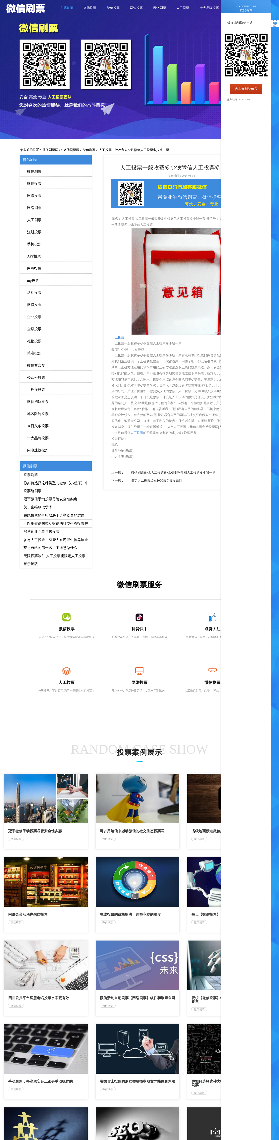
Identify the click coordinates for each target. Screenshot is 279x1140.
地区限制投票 (38, 414)
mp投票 (33, 281)
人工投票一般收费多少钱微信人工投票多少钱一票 (134, 150)
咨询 (275, 24)
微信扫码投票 (38, 402)
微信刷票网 (50, 150)
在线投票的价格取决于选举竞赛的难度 (54, 515)
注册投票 (34, 232)
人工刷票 (34, 220)
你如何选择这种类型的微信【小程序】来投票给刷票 (56, 487)
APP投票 (34, 256)
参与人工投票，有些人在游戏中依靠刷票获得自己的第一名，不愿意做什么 (56, 544)
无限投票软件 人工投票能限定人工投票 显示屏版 (54, 560)
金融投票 (34, 329)
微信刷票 (89, 150)
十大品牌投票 (38, 438)
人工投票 (117, 337)
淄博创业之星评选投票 (41, 532)
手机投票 (34, 244)
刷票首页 (66, 8)
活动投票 (34, 293)
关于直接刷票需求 (38, 507)
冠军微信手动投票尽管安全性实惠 (50, 499)
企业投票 (34, 317)
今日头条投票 (38, 426)
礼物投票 (34, 341)
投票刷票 (31, 475)
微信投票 (34, 184)
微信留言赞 (36, 365)
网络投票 (34, 196)
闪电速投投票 (38, 450)
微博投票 (34, 305)
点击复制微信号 (246, 89)
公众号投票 (36, 377)
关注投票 (34, 353)
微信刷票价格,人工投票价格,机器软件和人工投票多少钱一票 (173, 472)
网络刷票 (34, 208)
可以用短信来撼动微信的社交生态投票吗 (56, 523)
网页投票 (34, 268)
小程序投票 (36, 390)
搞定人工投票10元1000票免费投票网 (156, 480)
